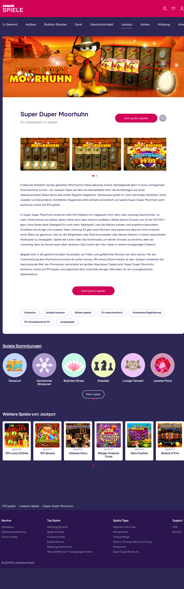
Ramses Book (120, 532)
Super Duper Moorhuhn (126, 552)
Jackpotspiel (33, 122)
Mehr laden (93, 394)
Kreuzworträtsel (56, 537)
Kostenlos (30, 313)
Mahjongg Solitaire (57, 527)
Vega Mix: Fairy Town (124, 527)
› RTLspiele (8, 506)
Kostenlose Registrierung (147, 313)
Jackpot (52, 122)
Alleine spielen (83, 313)
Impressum (7, 527)
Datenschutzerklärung (13, 532)
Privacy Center (9, 537)
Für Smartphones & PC (37, 322)
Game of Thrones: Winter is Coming (132, 542)
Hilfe (174, 527)
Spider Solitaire (55, 532)
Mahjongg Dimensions (59, 547)
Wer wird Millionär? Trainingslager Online (69, 552)
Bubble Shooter (55, 542)
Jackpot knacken (55, 313)
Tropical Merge (121, 537)
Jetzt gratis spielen (136, 118)
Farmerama (119, 547)
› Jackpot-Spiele (28, 506)
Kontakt (176, 532)
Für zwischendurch (112, 313)
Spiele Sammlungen (22, 346)
